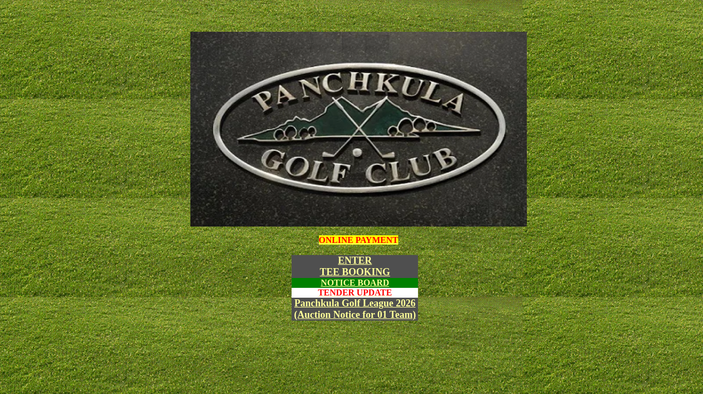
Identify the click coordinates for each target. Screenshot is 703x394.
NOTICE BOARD (355, 282)
